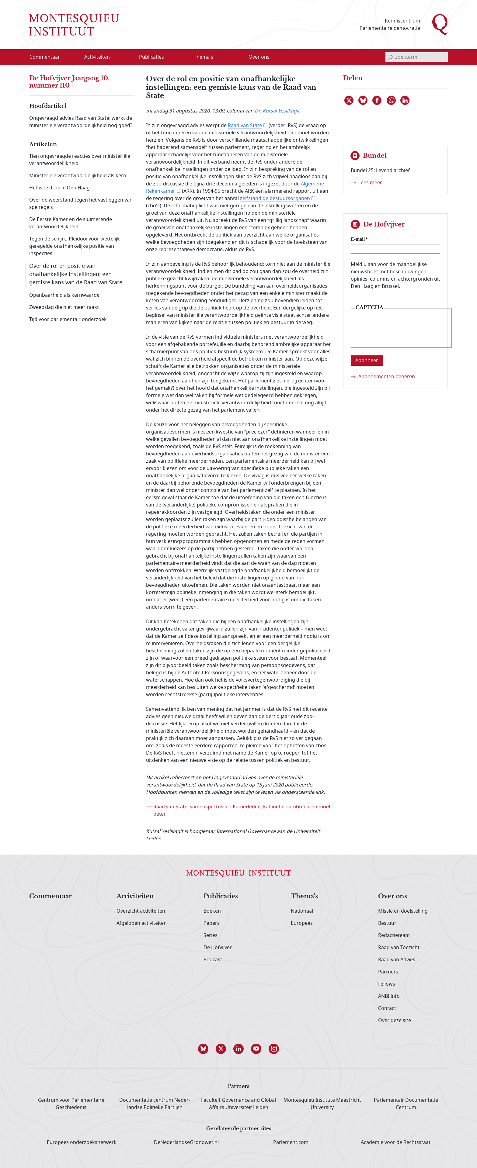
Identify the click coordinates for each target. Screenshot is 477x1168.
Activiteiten (135, 896)
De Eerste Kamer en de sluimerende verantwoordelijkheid (70, 223)
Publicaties (221, 896)
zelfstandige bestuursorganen (275, 198)
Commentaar (50, 896)
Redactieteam (394, 935)
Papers (212, 923)
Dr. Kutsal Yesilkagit (277, 111)
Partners (388, 972)
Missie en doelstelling (403, 911)
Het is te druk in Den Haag (59, 188)
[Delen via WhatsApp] (391, 100)
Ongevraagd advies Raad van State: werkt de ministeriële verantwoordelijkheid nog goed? (80, 122)
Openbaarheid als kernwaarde (64, 295)
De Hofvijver (218, 947)
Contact (387, 1008)
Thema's (304, 896)
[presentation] (401, 332)
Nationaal (302, 911)
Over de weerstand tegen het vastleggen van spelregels (81, 203)
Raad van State (245, 125)
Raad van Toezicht (399, 947)
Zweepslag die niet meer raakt (64, 307)
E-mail (358, 239)
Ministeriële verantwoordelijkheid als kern (77, 175)
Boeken (212, 911)
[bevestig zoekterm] (390, 57)
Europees (302, 923)
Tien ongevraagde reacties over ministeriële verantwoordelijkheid (79, 160)
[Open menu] (126, 57)
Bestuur (387, 923)
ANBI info (389, 996)
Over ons (392, 896)
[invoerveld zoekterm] (416, 57)
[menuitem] (48, 57)
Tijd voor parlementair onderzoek (68, 319)
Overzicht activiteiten (141, 911)
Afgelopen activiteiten (142, 923)
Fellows (386, 984)
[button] (203, 1049)
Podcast (213, 959)
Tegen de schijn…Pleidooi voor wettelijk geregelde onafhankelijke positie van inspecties (74, 246)
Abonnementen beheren (386, 376)
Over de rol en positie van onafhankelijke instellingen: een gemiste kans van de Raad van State (75, 274)
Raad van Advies (396, 959)
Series (211, 935)
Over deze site (394, 1020)
